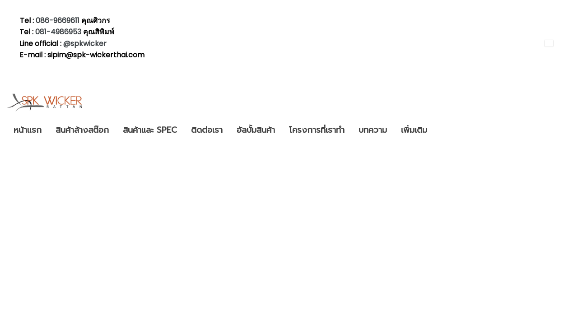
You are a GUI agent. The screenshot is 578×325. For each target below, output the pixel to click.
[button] (442, 130)
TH (554, 43)
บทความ (373, 130)
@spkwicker (85, 43)
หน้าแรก (28, 130)
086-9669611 (57, 20)
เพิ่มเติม (414, 130)
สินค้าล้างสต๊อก (82, 130)
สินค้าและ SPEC (150, 130)
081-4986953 (59, 32)
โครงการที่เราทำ (317, 130)
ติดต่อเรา (207, 130)
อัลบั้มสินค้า (256, 130)
